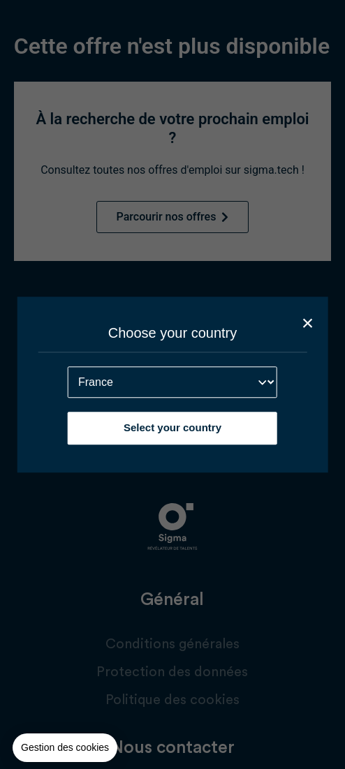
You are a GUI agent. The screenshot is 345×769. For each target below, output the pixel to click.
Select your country (172, 427)
